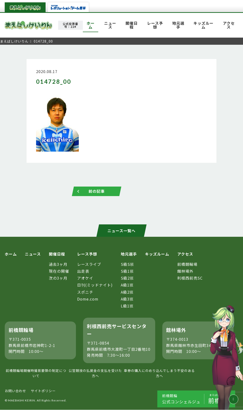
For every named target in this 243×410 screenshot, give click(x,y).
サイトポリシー (43, 390)
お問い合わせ (15, 390)
